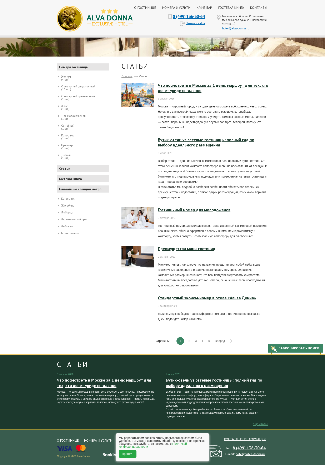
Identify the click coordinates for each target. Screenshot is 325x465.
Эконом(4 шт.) (66, 78)
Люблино (67, 226)
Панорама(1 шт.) (67, 137)
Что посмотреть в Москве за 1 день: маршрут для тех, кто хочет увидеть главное (213, 88)
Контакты (258, 7)
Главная (126, 76)
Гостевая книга (231, 7)
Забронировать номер (299, 348)
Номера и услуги (176, 7)
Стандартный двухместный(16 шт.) (78, 87)
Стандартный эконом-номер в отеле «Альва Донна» (207, 298)
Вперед (220, 341)
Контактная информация (245, 439)
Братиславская (70, 232)
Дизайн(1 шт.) (66, 156)
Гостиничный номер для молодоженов (194, 210)
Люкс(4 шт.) (65, 107)
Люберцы (67, 212)
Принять (127, 454)
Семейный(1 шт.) (67, 127)
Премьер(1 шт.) (67, 146)
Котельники (68, 198)
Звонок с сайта (195, 23)
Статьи (64, 168)
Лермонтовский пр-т (74, 219)
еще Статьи (260, 424)
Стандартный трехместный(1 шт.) (78, 97)
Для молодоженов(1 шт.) (73, 117)
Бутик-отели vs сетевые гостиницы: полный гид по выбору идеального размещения (206, 142)
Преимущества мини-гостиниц (186, 248)
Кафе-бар (204, 7)
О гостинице (145, 7)
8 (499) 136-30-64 (189, 16)
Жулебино (67, 205)
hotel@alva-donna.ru (235, 28)
